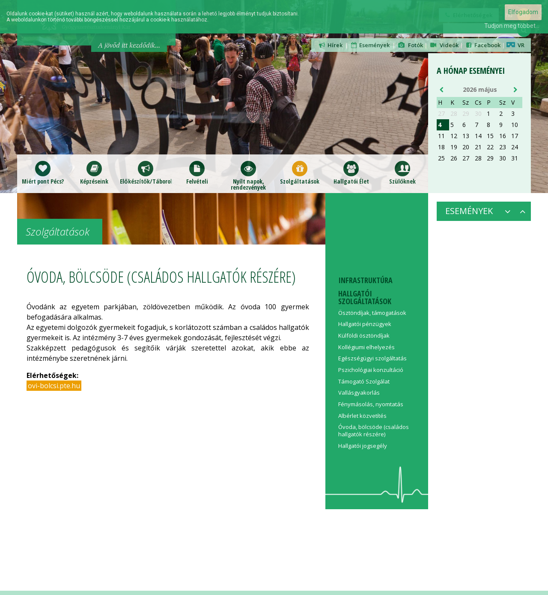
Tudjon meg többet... (511, 25)
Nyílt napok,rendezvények (248, 175)
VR (515, 45)
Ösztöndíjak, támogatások (372, 313)
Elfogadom (523, 12)
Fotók (410, 45)
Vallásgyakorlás (359, 392)
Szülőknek (402, 172)
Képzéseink (94, 172)
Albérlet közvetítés (362, 416)
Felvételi (197, 172)
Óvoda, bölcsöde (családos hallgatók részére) (373, 430)
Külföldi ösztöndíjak (364, 335)
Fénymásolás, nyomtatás (370, 404)
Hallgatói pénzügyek (364, 324)
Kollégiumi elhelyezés (366, 347)
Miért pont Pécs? (43, 172)
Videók (444, 45)
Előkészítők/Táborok (145, 172)
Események (370, 45)
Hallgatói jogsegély (362, 446)
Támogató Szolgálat (364, 381)
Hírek (330, 45)
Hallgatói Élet (351, 172)
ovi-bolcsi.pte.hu (54, 385)
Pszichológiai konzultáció (370, 370)
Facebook (482, 45)
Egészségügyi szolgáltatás (372, 358)
